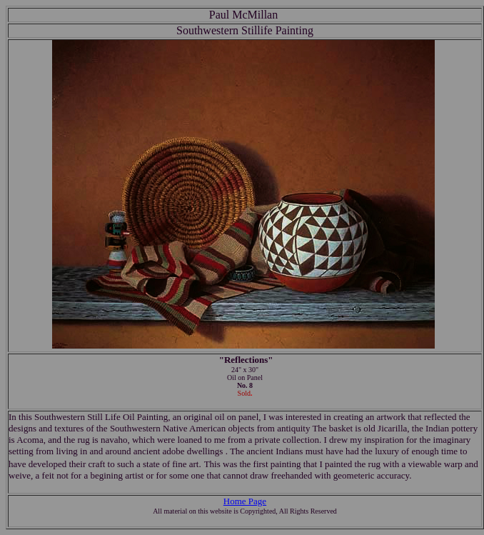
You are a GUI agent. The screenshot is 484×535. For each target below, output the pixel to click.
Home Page (244, 501)
